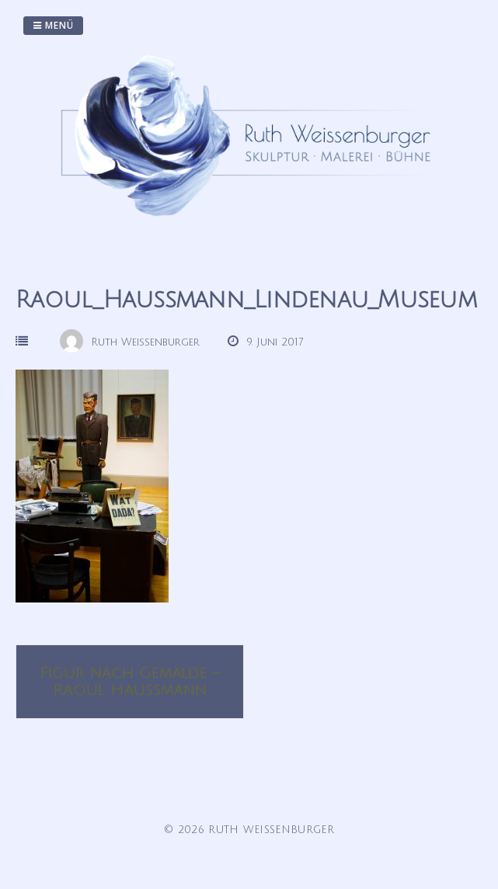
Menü (53, 25)
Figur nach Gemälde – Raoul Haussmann (130, 682)
